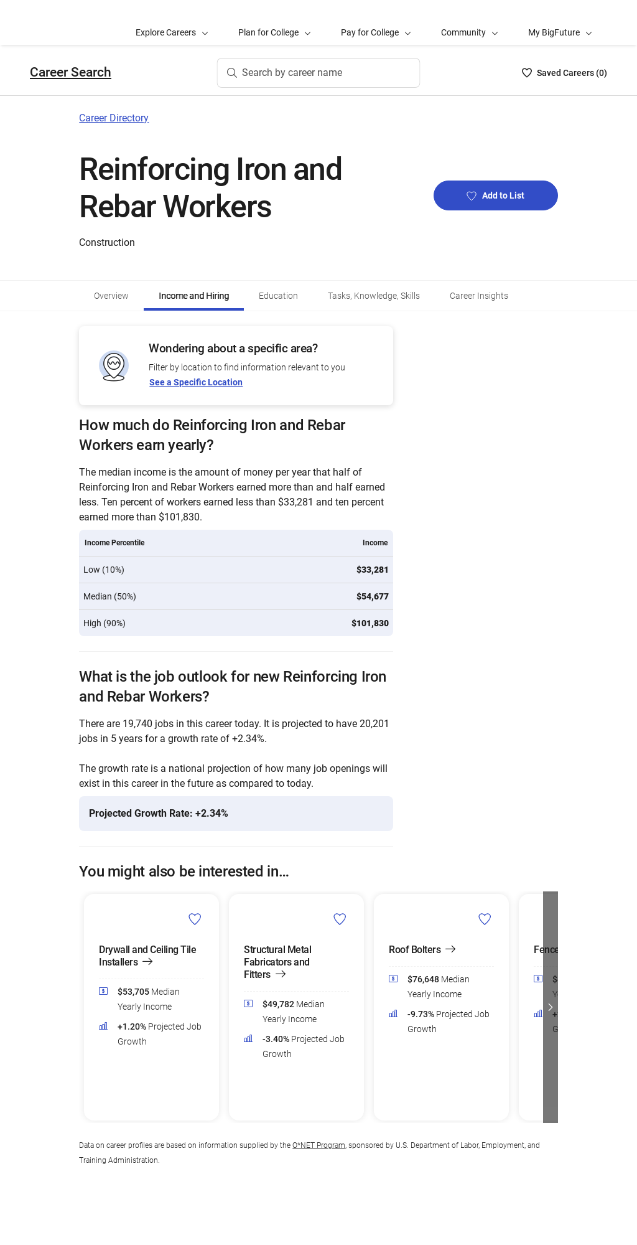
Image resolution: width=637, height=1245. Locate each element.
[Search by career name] (319, 73)
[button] (550, 1007)
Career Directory (114, 118)
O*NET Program (318, 1145)
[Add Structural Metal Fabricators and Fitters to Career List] (340, 919)
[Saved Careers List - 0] (564, 72)
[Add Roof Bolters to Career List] (485, 919)
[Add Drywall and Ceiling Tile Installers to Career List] (195, 919)
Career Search (70, 72)
